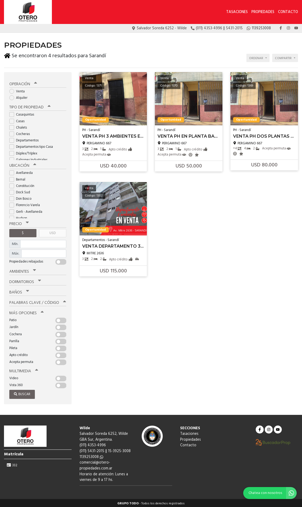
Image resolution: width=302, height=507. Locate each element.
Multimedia (23, 370)
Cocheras (21, 133)
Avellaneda (22, 172)
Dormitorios (25, 281)
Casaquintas (23, 113)
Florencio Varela (26, 204)
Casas (18, 120)
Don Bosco (22, 197)
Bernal (19, 178)
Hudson (20, 217)
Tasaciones (237, 12)
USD (52, 232)
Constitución (23, 184)
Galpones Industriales (30, 158)
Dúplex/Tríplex (25, 152)
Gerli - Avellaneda (27, 210)
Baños (19, 291)
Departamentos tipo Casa (32, 146)
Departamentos (25, 139)
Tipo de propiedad (30, 106)
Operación (23, 83)
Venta (18, 90)
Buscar (22, 393)
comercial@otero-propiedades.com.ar (96, 465)
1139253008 (91, 456)
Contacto (288, 12)
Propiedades (262, 12)
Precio (19, 223)
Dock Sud (21, 191)
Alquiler (20, 96)
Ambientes (22, 270)
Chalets (19, 126)
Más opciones (26, 312)
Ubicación (22, 165)
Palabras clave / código (37, 302)
